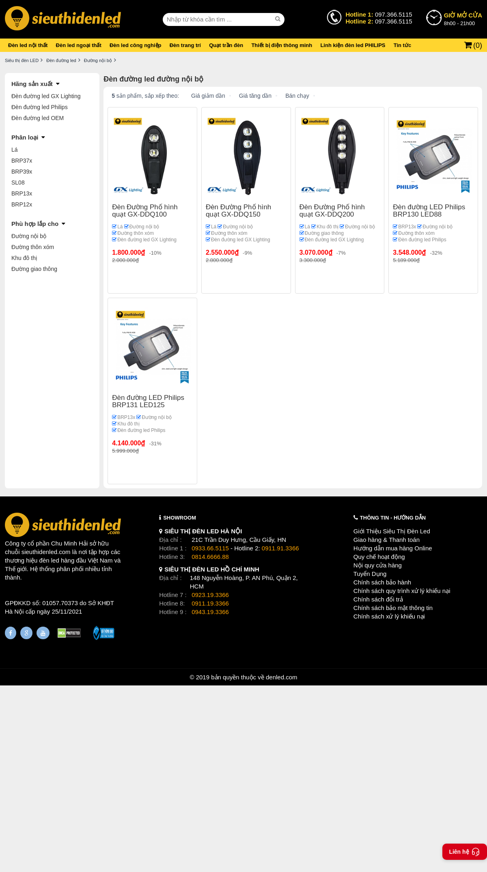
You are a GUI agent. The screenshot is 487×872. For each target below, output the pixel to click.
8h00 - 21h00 (463, 18)
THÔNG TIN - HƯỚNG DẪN (393, 518)
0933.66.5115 (210, 548)
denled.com (281, 677)
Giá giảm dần (208, 95)
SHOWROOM (179, 518)
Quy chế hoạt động (379, 556)
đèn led (49, 560)
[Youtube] (43, 633)
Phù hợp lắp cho (34, 223)
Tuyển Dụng (369, 573)
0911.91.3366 (280, 548)
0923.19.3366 (210, 594)
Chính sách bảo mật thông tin (393, 607)
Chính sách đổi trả (378, 599)
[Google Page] (26, 633)
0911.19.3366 (210, 603)
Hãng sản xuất (32, 83)
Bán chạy (297, 95)
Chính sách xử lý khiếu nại (389, 616)
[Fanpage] (10, 633)
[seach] (278, 19)
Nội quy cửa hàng (377, 565)
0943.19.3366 (210, 611)
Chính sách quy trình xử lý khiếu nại (401, 590)
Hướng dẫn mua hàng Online (392, 548)
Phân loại (24, 137)
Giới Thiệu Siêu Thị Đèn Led (391, 531)
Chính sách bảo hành (382, 582)
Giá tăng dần (255, 95)
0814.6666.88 (210, 556)
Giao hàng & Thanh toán (386, 539)
